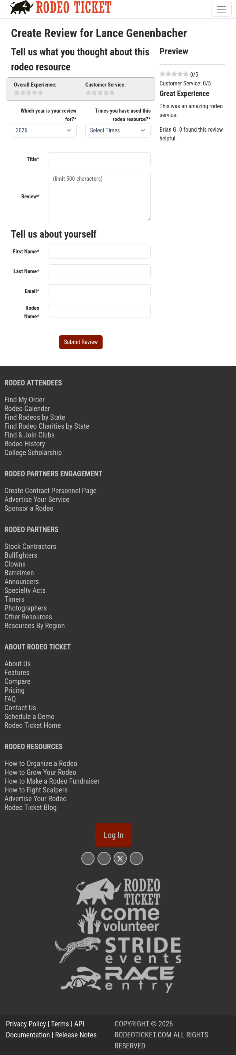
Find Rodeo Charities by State (46, 426)
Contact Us (20, 707)
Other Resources (28, 616)
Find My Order (24, 399)
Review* (30, 196)
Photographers (25, 608)
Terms (60, 1023)
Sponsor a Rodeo (29, 508)
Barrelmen (19, 572)
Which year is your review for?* (48, 114)
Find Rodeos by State (34, 417)
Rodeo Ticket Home (32, 725)
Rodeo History (24, 443)
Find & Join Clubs (29, 435)
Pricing (14, 690)
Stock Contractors (30, 546)
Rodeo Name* (31, 312)
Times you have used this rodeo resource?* (123, 114)
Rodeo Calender (27, 408)
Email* (32, 291)
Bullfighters (20, 555)
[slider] (28, 92)
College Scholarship (33, 452)
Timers (14, 599)
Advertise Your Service (36, 499)
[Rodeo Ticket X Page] (120, 858)
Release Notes (75, 1034)
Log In (113, 835)
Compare (17, 681)
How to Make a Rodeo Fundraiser (52, 781)
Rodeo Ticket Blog (30, 807)
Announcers (21, 581)
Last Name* (26, 271)
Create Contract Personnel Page (50, 490)
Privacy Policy (26, 1023)
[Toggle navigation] (221, 9)
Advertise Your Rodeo (35, 798)
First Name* (26, 251)
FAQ (10, 699)
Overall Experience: (35, 84)
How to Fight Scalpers (36, 789)
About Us (17, 663)
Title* (33, 159)
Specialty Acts (24, 590)
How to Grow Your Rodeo (40, 772)
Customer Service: (105, 84)
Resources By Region (34, 625)
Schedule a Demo (29, 716)
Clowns (15, 564)
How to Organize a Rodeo (40, 763)
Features (16, 672)
